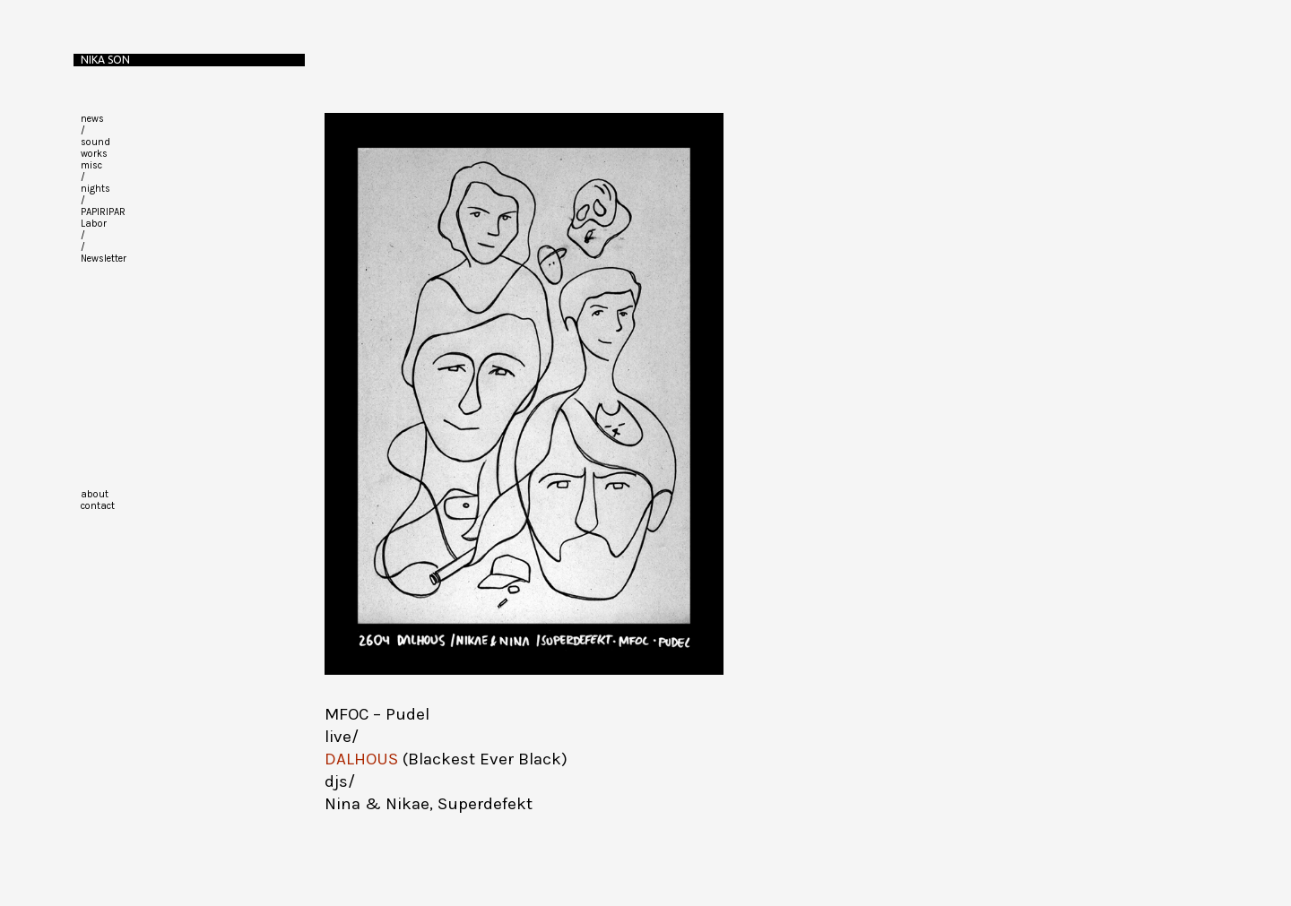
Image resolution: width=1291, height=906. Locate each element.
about (94, 494)
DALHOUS (361, 759)
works (94, 154)
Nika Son (105, 59)
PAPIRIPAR (103, 212)
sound (95, 142)
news (92, 119)
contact (98, 506)
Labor (94, 223)
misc (91, 165)
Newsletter (103, 258)
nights (95, 188)
